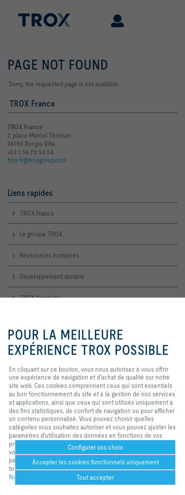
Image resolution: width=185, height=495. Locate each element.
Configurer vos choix (95, 447)
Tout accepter (95, 477)
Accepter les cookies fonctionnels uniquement (95, 462)
